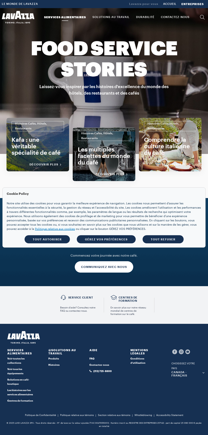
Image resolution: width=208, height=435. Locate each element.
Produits (53, 358)
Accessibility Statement (169, 415)
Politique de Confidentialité (40, 415)
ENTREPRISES (192, 4)
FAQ (91, 358)
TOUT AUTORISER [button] (47, 239)
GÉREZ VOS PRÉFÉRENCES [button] (106, 239)
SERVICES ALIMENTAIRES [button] (65, 17)
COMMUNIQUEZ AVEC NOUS (104, 266)
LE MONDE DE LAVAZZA (20, 4)
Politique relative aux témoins (77, 415)
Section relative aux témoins (114, 415)
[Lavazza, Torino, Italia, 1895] (18, 17)
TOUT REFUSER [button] (163, 239)
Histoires (54, 365)
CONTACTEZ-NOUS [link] (175, 17)
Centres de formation (20, 401)
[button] (202, 17)
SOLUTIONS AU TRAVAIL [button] (111, 17)
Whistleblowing (143, 415)
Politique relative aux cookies (55, 229)
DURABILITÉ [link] (145, 17)
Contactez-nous (99, 365)
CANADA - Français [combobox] (179, 374)
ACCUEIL (170, 4)
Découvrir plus (46, 164)
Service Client (80, 297)
